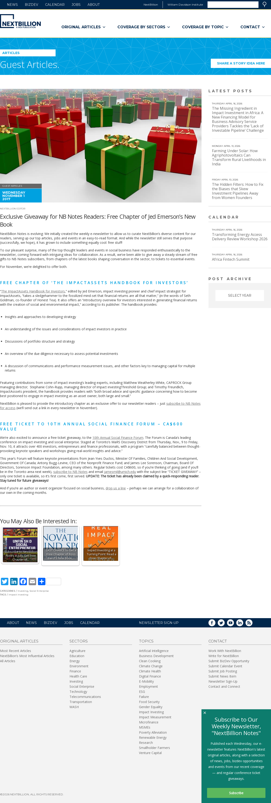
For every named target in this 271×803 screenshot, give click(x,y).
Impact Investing (151, 712)
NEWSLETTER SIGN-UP (159, 623)
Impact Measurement (155, 717)
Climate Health (150, 671)
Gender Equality (150, 707)
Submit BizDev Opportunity (228, 661)
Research (146, 742)
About (94, 5)
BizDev (31, 5)
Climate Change (151, 666)
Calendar (55, 5)
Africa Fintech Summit (230, 259)
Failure (144, 696)
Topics (146, 641)
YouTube (233, 624)
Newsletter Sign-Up (222, 681)
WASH (74, 707)
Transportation (80, 702)
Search (264, 4)
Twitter (224, 624)
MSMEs (144, 727)
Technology (78, 691)
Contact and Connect (224, 686)
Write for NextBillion (223, 656)
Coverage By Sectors (143, 27)
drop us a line (116, 488)
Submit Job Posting (222, 671)
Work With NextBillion (224, 651)
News (12, 5)
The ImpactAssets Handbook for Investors (33, 291)
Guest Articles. (29, 64)
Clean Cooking (150, 661)
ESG (142, 691)
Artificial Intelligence (154, 651)
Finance (75, 671)
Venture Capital (150, 753)
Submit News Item (222, 676)
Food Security (149, 702)
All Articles (7, 661)
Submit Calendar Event (225, 666)
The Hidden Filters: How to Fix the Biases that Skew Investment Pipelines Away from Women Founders (237, 191)
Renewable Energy (153, 737)
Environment (78, 666)
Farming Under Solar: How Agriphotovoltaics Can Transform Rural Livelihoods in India (239, 157)
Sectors (78, 641)
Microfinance (148, 722)
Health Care (78, 676)
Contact (252, 27)
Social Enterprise (39, 590)
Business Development (156, 656)
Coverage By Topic (205, 27)
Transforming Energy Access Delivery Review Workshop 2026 (240, 236)
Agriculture (77, 651)
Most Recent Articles (15, 651)
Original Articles (83, 27)
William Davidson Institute (185, 4)
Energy (74, 661)
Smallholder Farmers (154, 747)
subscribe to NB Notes (70, 471)
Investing (23, 590)
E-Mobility (146, 681)
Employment (148, 686)
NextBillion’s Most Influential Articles (27, 656)
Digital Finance (150, 676)
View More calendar (256, 217)
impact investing (18, 594)
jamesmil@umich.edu (120, 471)
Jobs (76, 5)
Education (76, 656)
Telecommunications (85, 696)
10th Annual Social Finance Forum (117, 437)
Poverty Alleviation (153, 732)
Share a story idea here (244, 64)
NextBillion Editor (12, 208)
